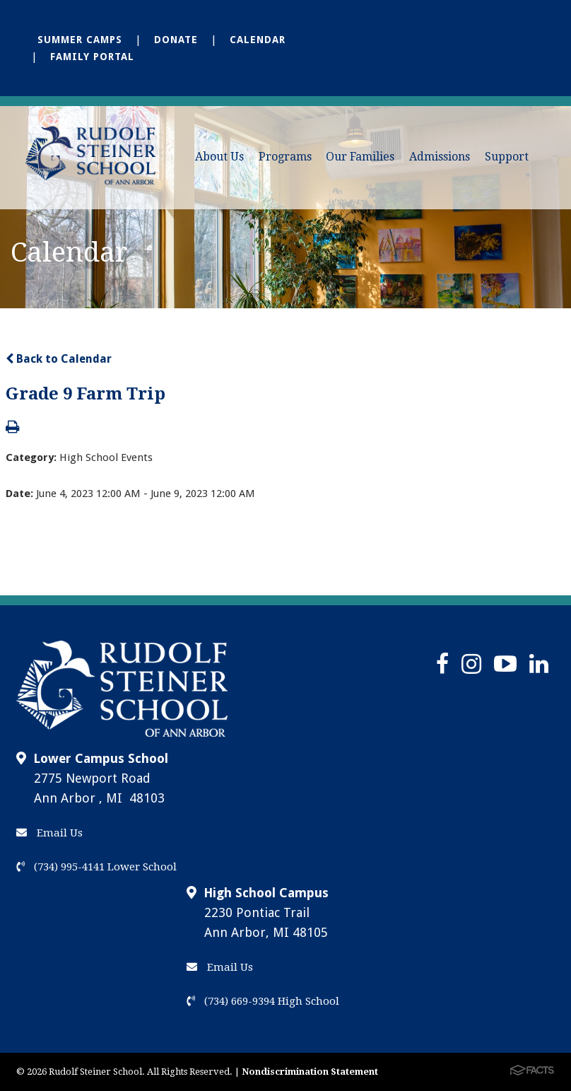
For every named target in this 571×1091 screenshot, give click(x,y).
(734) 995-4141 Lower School (96, 866)
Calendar (258, 39)
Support (507, 156)
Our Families (360, 156)
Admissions (439, 156)
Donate (176, 39)
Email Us (49, 833)
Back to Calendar (59, 359)
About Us (219, 156)
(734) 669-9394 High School (263, 1001)
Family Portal (92, 56)
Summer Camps (79, 39)
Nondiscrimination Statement (310, 1071)
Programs (285, 156)
